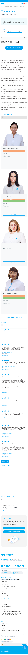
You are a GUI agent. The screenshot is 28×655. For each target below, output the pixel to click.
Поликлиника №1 (5, 338)
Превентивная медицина (8, 199)
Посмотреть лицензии (14, 528)
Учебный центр (5, 628)
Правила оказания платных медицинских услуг (11, 582)
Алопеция (3, 499)
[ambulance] (24, 3)
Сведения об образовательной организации (10, 630)
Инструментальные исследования (15, 31)
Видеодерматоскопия (9, 55)
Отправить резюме (5, 627)
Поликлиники (13, 14)
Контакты (3, 609)
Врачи (2, 14)
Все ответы (5, 510)
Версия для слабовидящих (7, 641)
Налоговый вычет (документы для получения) (11, 579)
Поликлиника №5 (5, 355)
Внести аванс (4, 591)
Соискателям (4, 623)
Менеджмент (4, 602)
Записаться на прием (14, 47)
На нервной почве (16, 573)
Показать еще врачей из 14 (14, 317)
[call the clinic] (22, 3)
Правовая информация (14, 531)
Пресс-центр (4, 604)
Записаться (14, 165)
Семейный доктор (6, 572)
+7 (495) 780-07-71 (6, 559)
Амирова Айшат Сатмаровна (7, 433)
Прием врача (4, 31)
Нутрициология (6, 201)
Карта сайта (3, 653)
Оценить (24, 644)
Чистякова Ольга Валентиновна (8, 366)
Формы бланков (5, 584)
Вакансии (3, 625)
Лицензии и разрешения (6, 606)
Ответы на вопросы (5, 595)
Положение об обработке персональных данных (11, 611)
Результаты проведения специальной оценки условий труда (14, 617)
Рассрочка (4, 593)
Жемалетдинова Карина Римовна (8, 389)
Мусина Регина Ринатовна (7, 352)
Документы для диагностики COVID (8, 586)
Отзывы (6, 14)
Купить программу (5, 588)
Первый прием (4, 581)
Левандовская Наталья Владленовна (9, 417)
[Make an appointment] (25, 647)
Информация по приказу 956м (6, 651)
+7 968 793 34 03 (16, 559)
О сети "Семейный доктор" (6, 598)
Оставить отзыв (5, 461)
